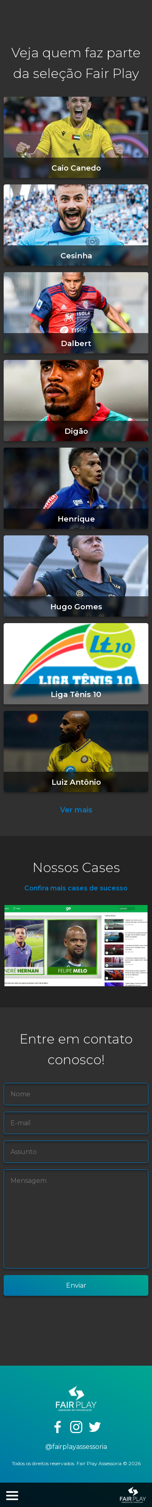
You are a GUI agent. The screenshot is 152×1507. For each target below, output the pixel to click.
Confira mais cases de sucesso (76, 888)
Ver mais (76, 809)
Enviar (76, 1285)
